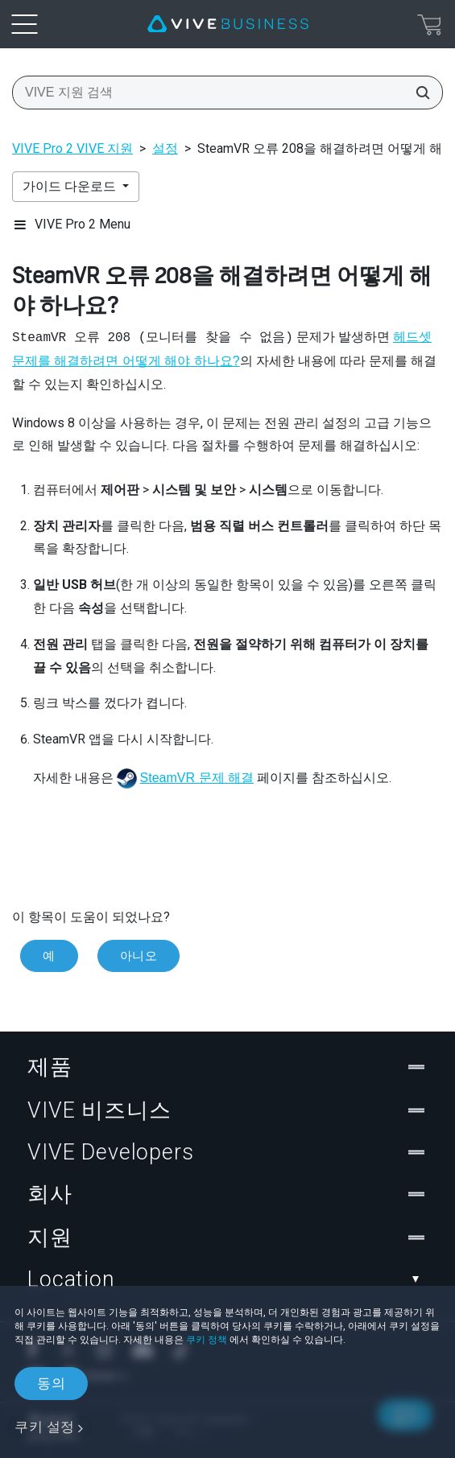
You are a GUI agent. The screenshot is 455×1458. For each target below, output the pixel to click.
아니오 (139, 956)
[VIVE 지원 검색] (418, 92)
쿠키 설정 (44, 1427)
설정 (165, 148)
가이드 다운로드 (71, 186)
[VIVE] (227, 24)
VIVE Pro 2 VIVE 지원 (72, 148)
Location (227, 1279)
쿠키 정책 (206, 1339)
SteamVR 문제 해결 (197, 778)
